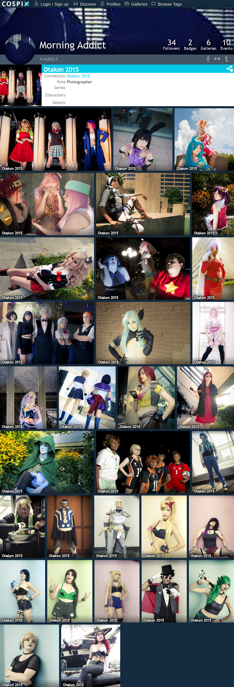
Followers (171, 45)
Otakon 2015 (78, 76)
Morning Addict (73, 45)
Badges (190, 45)
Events (226, 45)
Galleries (208, 45)
